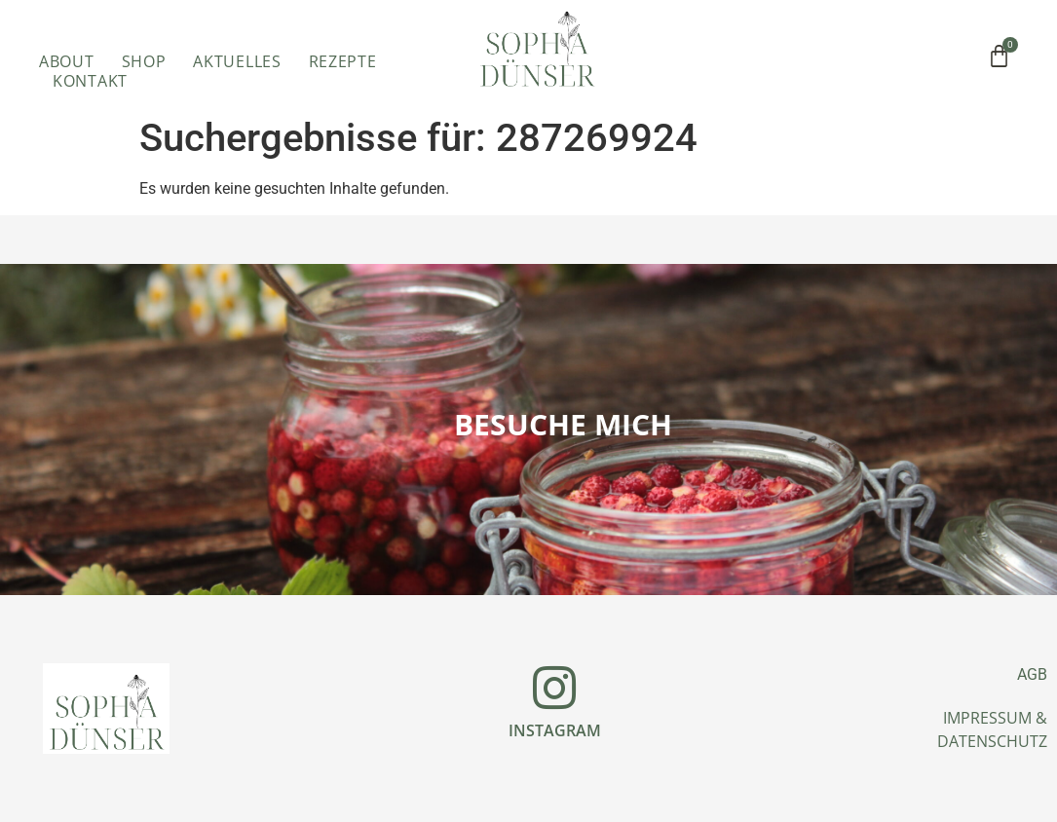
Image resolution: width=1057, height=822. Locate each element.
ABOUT (66, 61)
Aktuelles (237, 61)
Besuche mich (563, 424)
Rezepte (343, 61)
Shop (144, 61)
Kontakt (90, 81)
